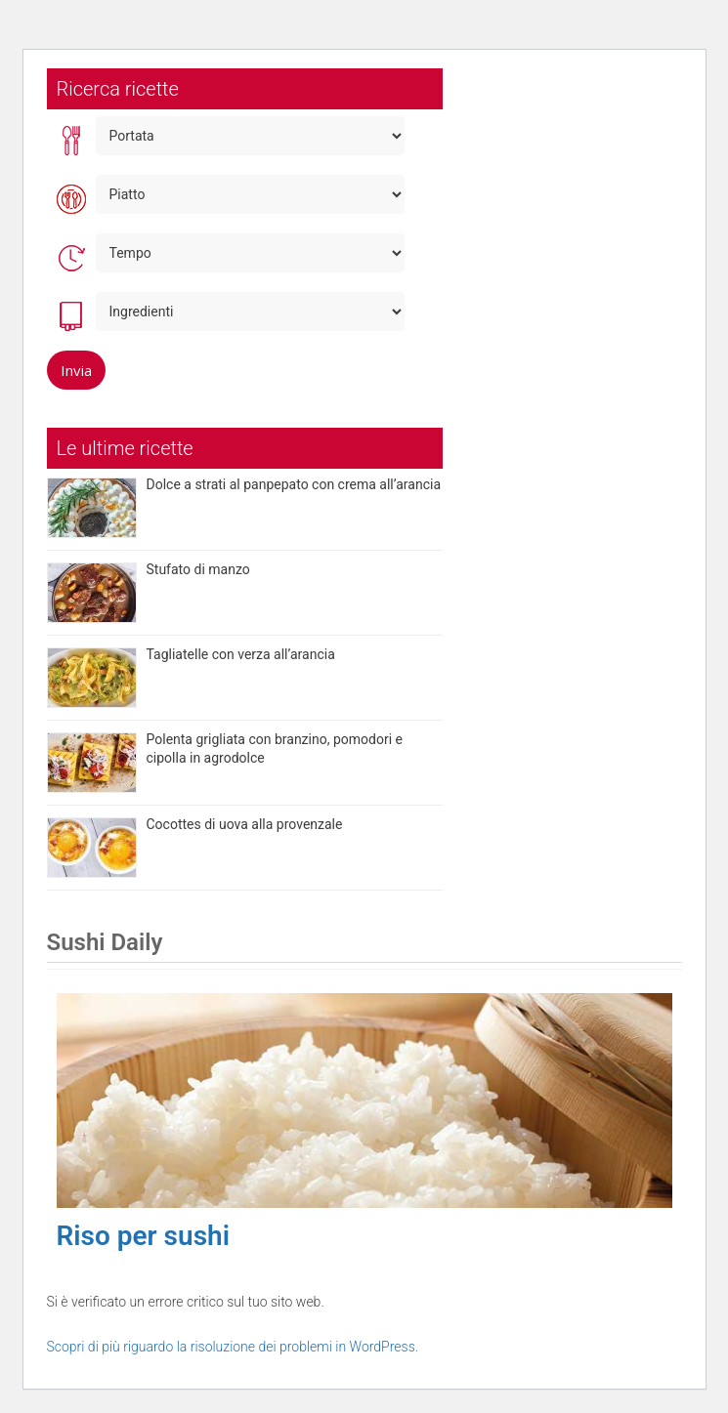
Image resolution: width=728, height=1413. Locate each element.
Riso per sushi (143, 1236)
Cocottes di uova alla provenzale (245, 824)
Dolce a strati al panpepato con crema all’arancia (294, 484)
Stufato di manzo (198, 569)
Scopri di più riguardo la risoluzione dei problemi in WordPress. (233, 1346)
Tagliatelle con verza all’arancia (241, 654)
